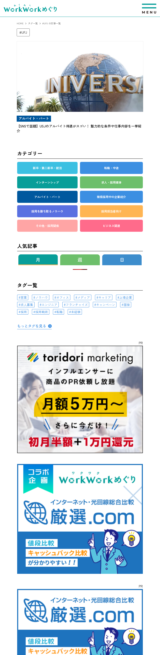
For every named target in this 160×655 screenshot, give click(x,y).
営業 (24, 297)
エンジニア (49, 304)
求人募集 (27, 304)
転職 (59, 312)
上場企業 (125, 297)
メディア (83, 297)
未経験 (75, 312)
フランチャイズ (77, 304)
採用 (24, 312)
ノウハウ (41, 297)
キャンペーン (105, 304)
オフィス (62, 297)
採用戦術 (41, 312)
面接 (127, 304)
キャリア (104, 297)
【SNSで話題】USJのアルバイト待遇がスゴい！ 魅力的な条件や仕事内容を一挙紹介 (79, 128)
